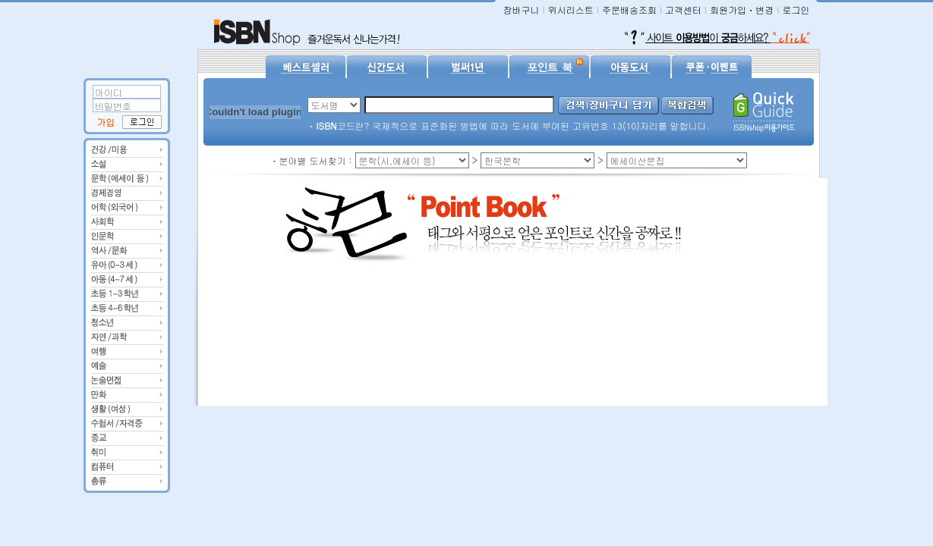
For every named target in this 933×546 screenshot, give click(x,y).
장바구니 (521, 9)
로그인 (796, 9)
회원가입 (728, 9)
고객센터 (683, 9)
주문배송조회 (629, 9)
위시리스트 (571, 9)
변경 (764, 9)
